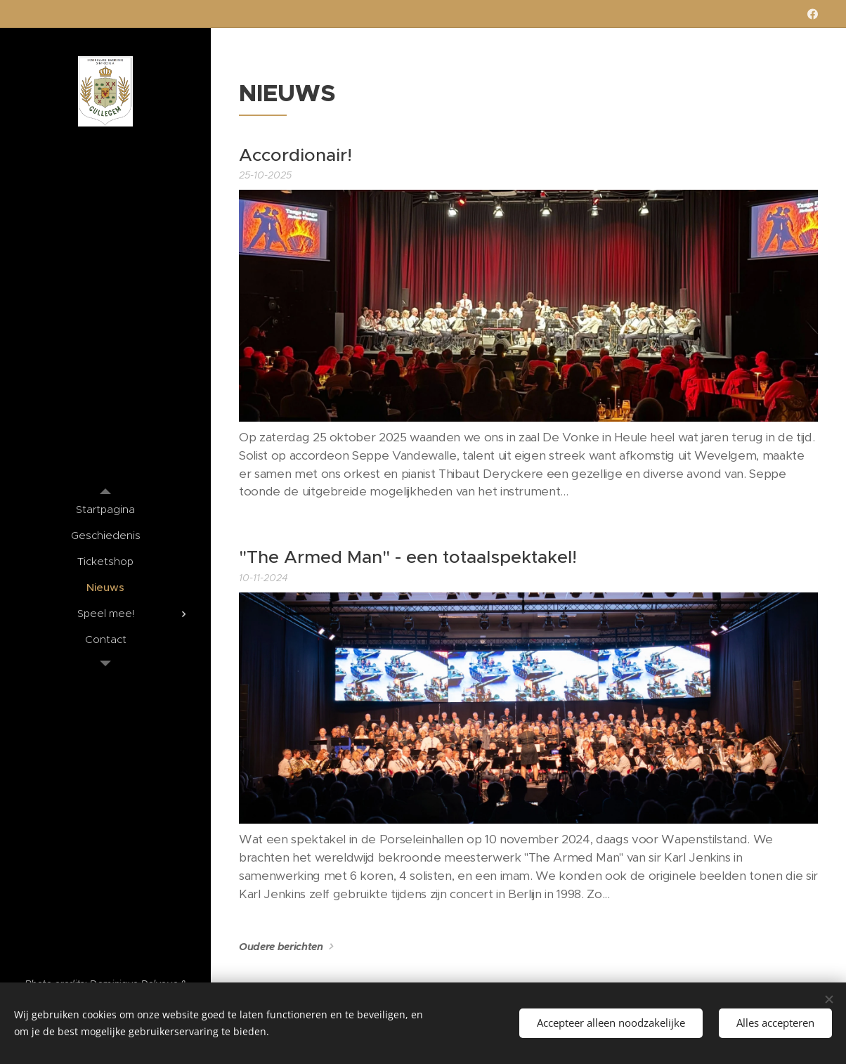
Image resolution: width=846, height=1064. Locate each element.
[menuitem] (105, 509)
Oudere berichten (281, 946)
